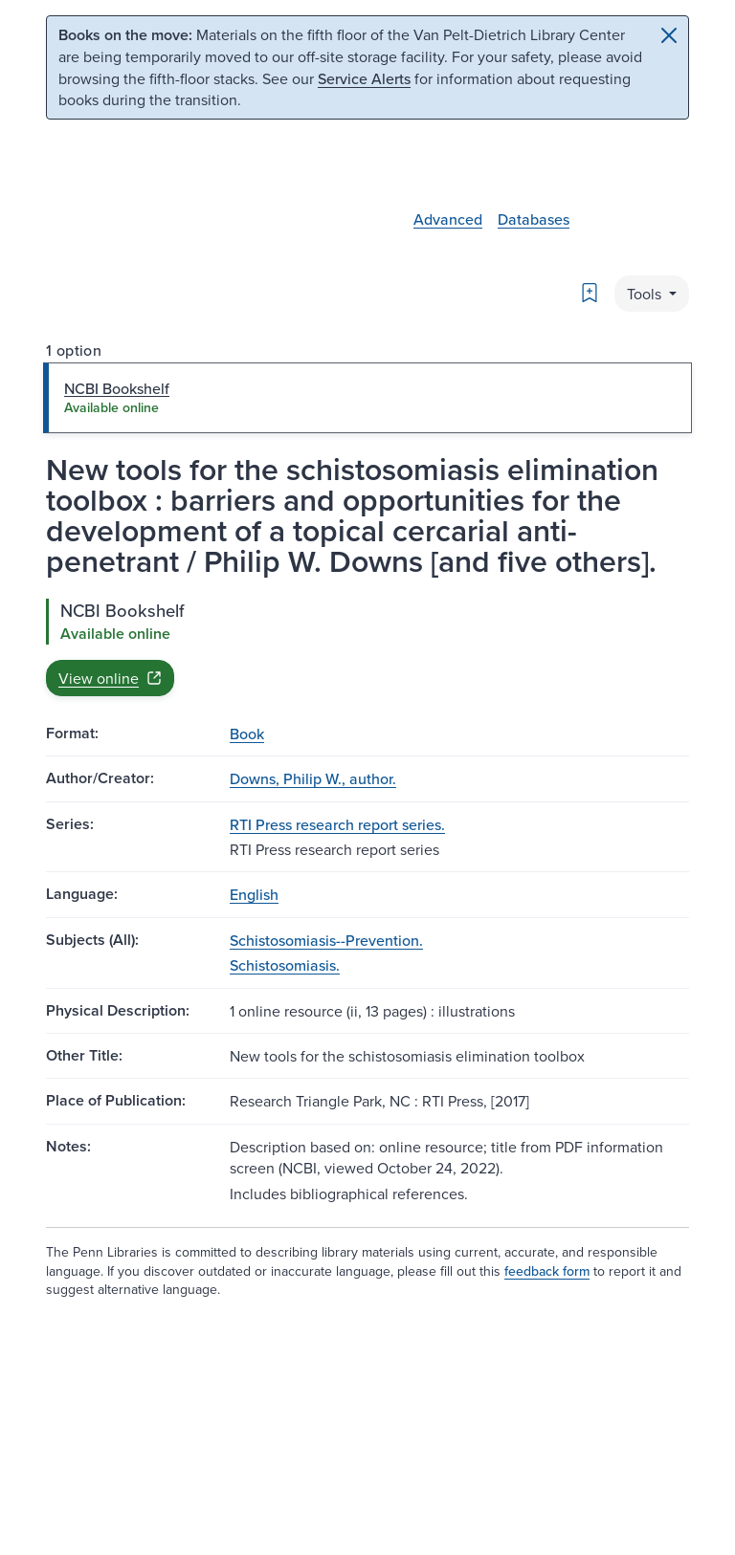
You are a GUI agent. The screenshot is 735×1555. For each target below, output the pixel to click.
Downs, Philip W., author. (313, 778)
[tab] (367, 397)
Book (247, 733)
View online (110, 678)
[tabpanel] (367, 647)
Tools (646, 293)
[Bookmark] (589, 292)
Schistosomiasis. (285, 964)
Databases (533, 219)
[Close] (669, 35)
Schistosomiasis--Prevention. (326, 940)
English (254, 894)
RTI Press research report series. (337, 824)
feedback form (547, 1271)
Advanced (447, 219)
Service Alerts (364, 78)
